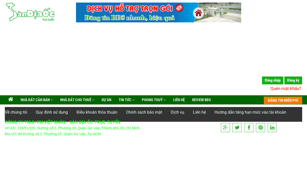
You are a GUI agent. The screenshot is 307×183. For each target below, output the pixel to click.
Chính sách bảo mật (144, 112)
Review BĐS (201, 100)
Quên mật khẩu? (285, 88)
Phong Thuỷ (153, 100)
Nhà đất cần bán (36, 100)
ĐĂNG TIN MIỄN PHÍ (283, 100)
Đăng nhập (273, 80)
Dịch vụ (177, 112)
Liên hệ (178, 100)
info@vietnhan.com (81, 139)
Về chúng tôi (16, 112)
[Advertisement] (153, 59)
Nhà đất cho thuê (76, 100)
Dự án (106, 100)
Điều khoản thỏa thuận (96, 112)
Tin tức (126, 100)
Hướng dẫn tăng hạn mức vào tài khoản (250, 112)
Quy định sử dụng (52, 112)
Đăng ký (293, 80)
